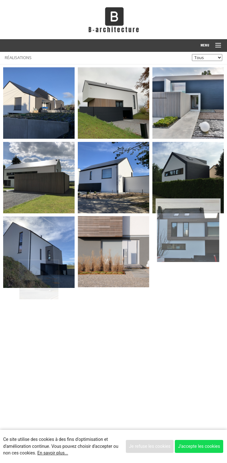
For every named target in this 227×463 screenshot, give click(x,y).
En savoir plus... (52, 452)
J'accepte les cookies (199, 446)
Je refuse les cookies (149, 446)
